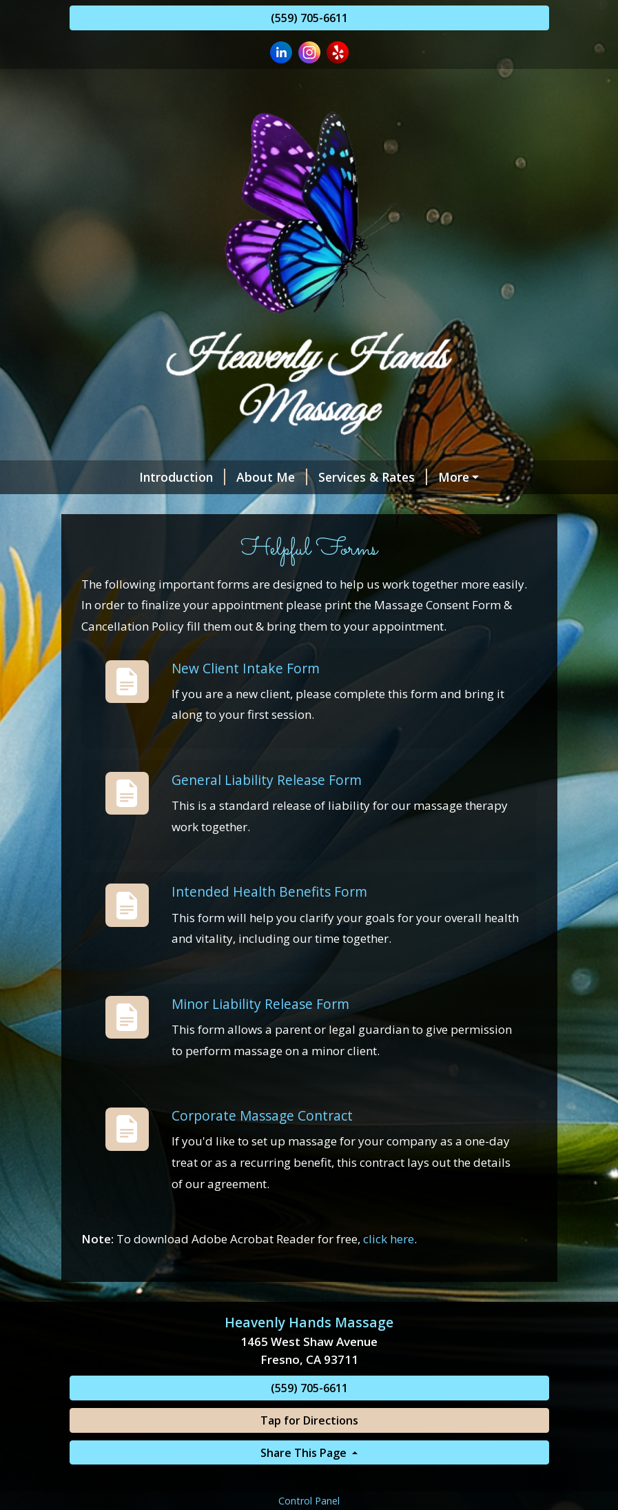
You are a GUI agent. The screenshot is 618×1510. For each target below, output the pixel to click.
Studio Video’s (364, 506)
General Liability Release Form (267, 838)
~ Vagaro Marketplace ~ (455, 477)
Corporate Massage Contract (262, 1174)
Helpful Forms (276, 535)
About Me (213, 477)
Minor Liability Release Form (260, 1062)
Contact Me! (122, 535)
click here (388, 1297)
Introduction (124, 477)
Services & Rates (314, 477)
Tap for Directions (309, 1478)
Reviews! (112, 506)
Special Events (471, 506)
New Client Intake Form (246, 726)
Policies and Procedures (229, 506)
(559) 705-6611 (309, 17)
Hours (199, 535)
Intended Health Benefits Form (269, 950)
